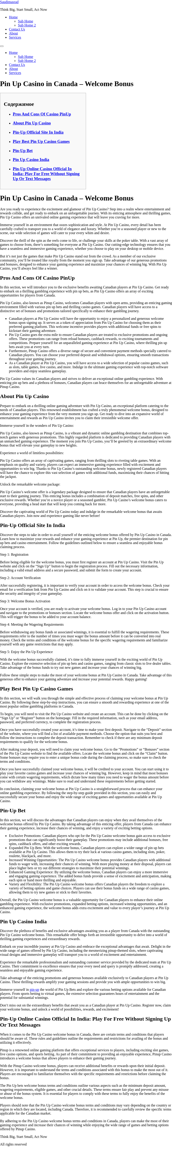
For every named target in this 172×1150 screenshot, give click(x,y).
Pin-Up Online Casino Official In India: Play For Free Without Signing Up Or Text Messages (46, 173)
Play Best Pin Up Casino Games (41, 141)
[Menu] (2, 46)
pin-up (34, 989)
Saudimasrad (9, 2)
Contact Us (17, 29)
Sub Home (25, 21)
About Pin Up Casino (32, 123)
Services (15, 37)
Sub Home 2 (27, 25)
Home (13, 17)
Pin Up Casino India (31, 159)
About (13, 33)
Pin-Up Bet (23, 150)
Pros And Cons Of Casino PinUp (42, 114)
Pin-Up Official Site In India (38, 132)
